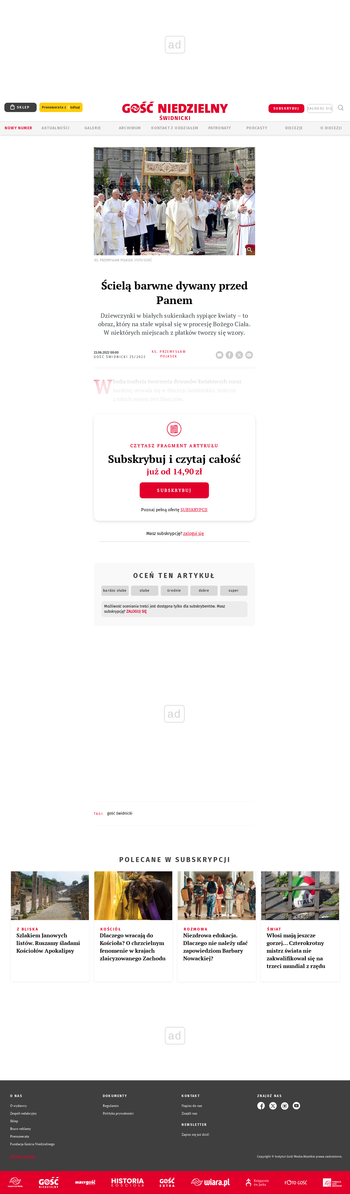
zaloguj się (319, 108)
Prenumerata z (61, 107)
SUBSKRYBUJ (286, 108)
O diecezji (331, 128)
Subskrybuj (174, 490)
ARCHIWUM (130, 128)
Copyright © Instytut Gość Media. (280, 1156)
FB (230, 353)
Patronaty (219, 128)
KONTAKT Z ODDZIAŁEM (175, 128)
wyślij (250, 353)
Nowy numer (18, 128)
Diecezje (294, 128)
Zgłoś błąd (22, 1157)
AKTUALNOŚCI (55, 128)
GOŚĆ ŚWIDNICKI (119, 813)
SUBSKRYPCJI (194, 509)
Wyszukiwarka (341, 108)
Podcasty (256, 128)
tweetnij (240, 353)
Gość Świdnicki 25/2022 (120, 357)
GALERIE (92, 128)
